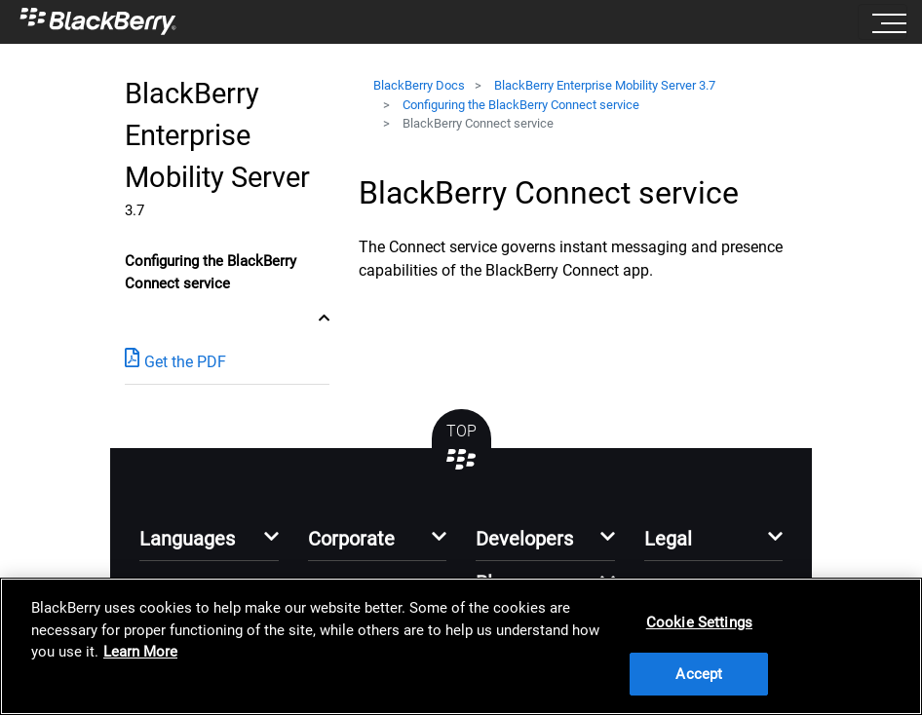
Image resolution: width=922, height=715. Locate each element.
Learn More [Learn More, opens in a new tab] (140, 651)
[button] (209, 544)
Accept (698, 674)
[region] (461, 646)
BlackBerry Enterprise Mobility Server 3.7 (604, 85)
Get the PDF (175, 361)
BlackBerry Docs (419, 85)
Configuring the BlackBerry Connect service (521, 104)
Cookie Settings (699, 622)
